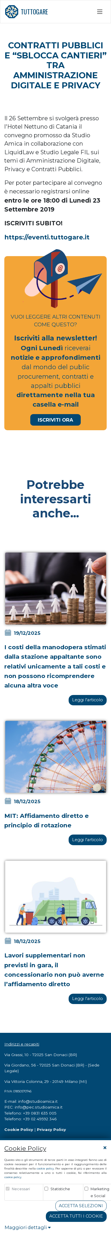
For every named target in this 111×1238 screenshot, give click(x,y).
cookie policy (45, 1168)
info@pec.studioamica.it (39, 1107)
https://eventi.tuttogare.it (46, 237)
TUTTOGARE (26, 11)
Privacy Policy (51, 1129)
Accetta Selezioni (81, 1205)
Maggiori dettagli (28, 1227)
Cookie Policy (18, 1129)
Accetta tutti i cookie (76, 1216)
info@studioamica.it (38, 1101)
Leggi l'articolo (87, 699)
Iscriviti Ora (55, 420)
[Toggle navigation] (100, 11)
